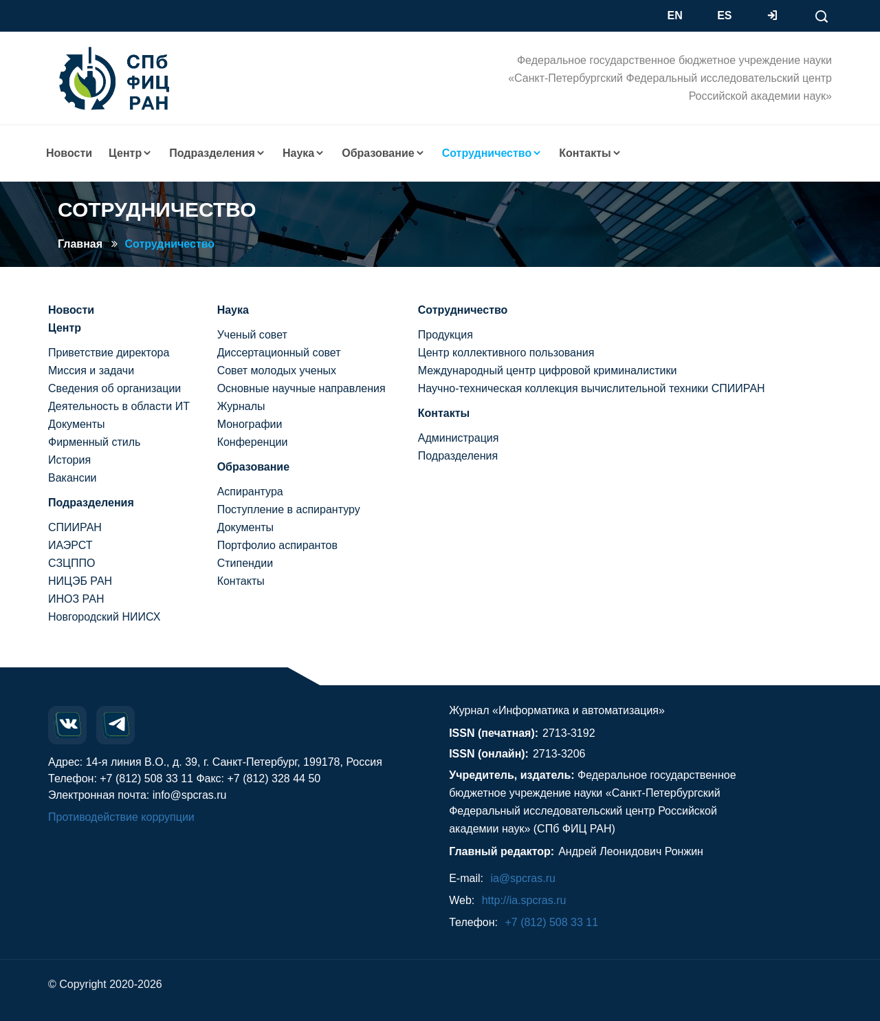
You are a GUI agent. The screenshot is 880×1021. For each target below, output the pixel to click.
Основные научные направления (301, 388)
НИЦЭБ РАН (80, 581)
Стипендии (245, 563)
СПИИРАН (75, 527)
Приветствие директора (108, 352)
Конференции (252, 442)
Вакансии (72, 478)
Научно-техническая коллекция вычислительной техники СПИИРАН (591, 388)
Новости (69, 153)
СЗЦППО (71, 563)
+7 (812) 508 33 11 (551, 922)
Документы (76, 424)
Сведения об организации (114, 388)
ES (724, 15)
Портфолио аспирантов (277, 545)
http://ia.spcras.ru (524, 900)
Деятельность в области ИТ (119, 406)
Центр (64, 328)
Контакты (241, 581)
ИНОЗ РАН (76, 599)
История (69, 460)
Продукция (445, 335)
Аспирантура (250, 491)
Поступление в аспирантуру (288, 509)
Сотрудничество (170, 244)
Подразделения (91, 502)
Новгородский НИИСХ (104, 617)
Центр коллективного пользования (506, 352)
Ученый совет (252, 335)
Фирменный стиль (94, 442)
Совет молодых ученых (276, 370)
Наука (233, 310)
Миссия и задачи (91, 370)
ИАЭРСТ (70, 545)
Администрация (458, 438)
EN (675, 15)
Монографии (250, 424)
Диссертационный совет (279, 352)
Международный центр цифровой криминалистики (547, 370)
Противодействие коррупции (121, 817)
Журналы (241, 406)
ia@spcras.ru (523, 878)
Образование (253, 467)
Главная (80, 244)
